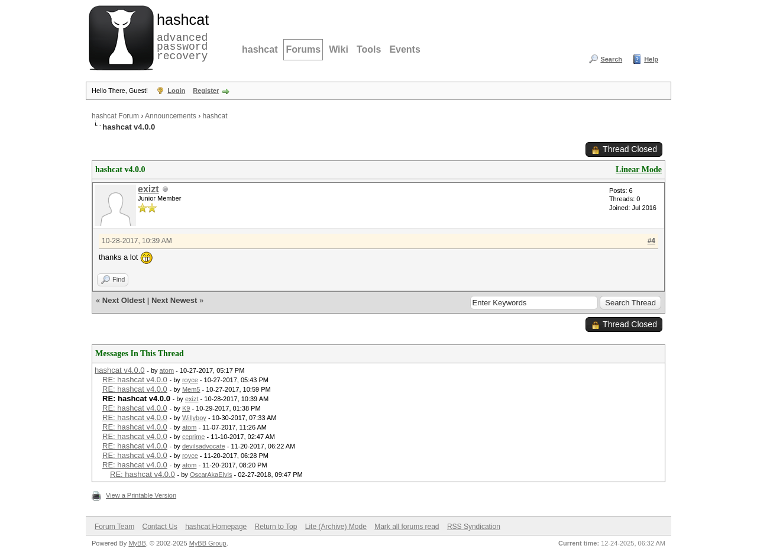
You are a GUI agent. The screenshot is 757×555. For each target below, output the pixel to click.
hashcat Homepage (216, 526)
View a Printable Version (141, 495)
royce (190, 379)
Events (404, 49)
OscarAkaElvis (211, 474)
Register (206, 90)
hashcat (259, 49)
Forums (303, 49)
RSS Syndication (473, 526)
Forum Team (114, 526)
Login (176, 90)
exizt (148, 189)
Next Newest (174, 300)
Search (611, 59)
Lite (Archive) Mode (336, 526)
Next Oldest (123, 300)
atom (167, 370)
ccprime (193, 436)
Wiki (338, 49)
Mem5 (191, 389)
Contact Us (159, 526)
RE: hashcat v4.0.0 (134, 379)
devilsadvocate (203, 446)
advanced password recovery (180, 36)
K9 (186, 408)
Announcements (170, 116)
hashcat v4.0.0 (120, 370)
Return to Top (276, 526)
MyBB (136, 543)
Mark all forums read (406, 526)
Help (651, 59)
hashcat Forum (115, 116)
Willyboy (194, 417)
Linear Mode (639, 169)
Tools (369, 49)
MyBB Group (208, 543)
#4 (651, 241)
